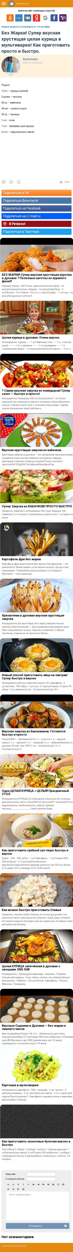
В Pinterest (17, 224)
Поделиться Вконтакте (20, 201)
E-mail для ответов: (15, 1179)
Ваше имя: (11, 1174)
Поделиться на (21, 216)
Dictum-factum (30, 59)
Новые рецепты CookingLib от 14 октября (25, 26)
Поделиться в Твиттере (21, 232)
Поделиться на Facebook (22, 208)
